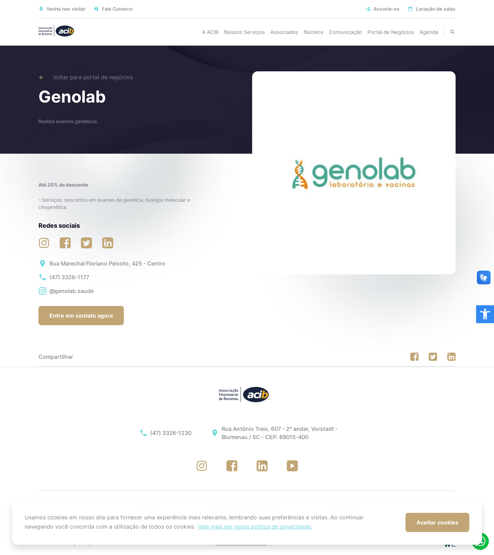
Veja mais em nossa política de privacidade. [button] (255, 526)
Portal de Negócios (390, 32)
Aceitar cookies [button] (437, 522)
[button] (485, 314)
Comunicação (345, 32)
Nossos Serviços (244, 32)
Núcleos (314, 32)
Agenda (429, 32)
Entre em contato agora (81, 315)
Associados (284, 32)
